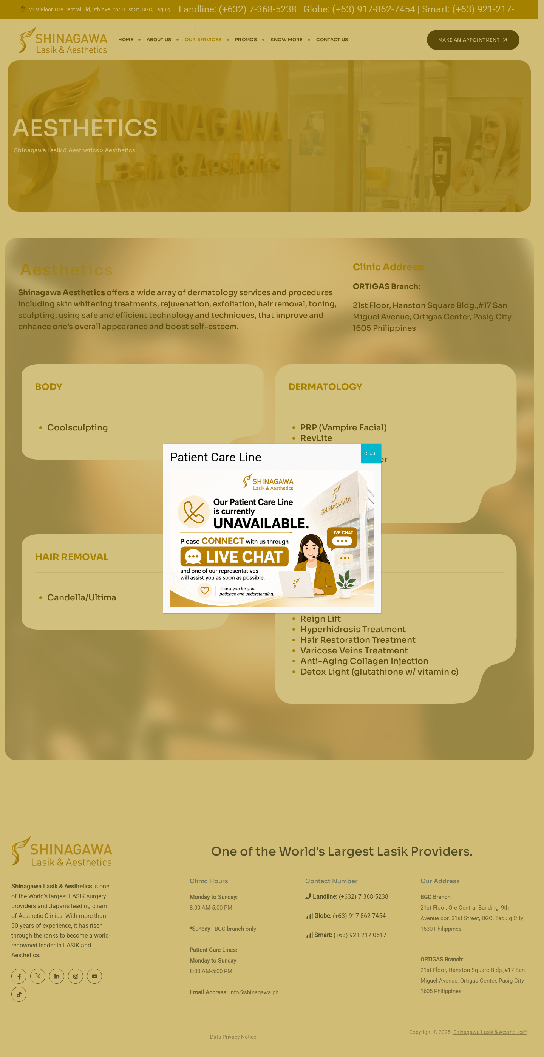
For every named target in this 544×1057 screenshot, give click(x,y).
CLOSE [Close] (371, 453)
